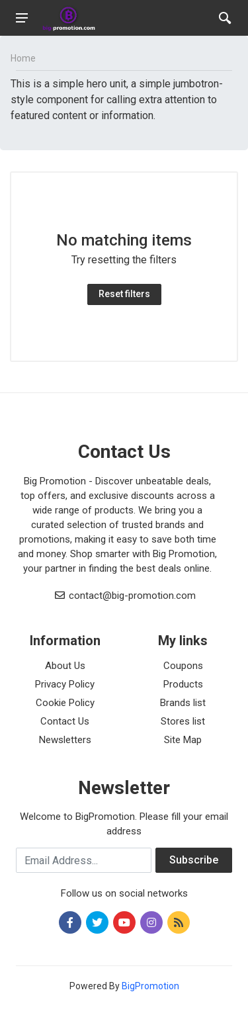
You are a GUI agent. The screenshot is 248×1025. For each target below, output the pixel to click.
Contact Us (64, 721)
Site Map (183, 740)
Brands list (183, 703)
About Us (65, 666)
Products (183, 684)
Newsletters (65, 740)
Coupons (183, 666)
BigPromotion (150, 986)
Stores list (183, 721)
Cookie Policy (65, 703)
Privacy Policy (65, 684)
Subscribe (193, 860)
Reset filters (124, 294)
